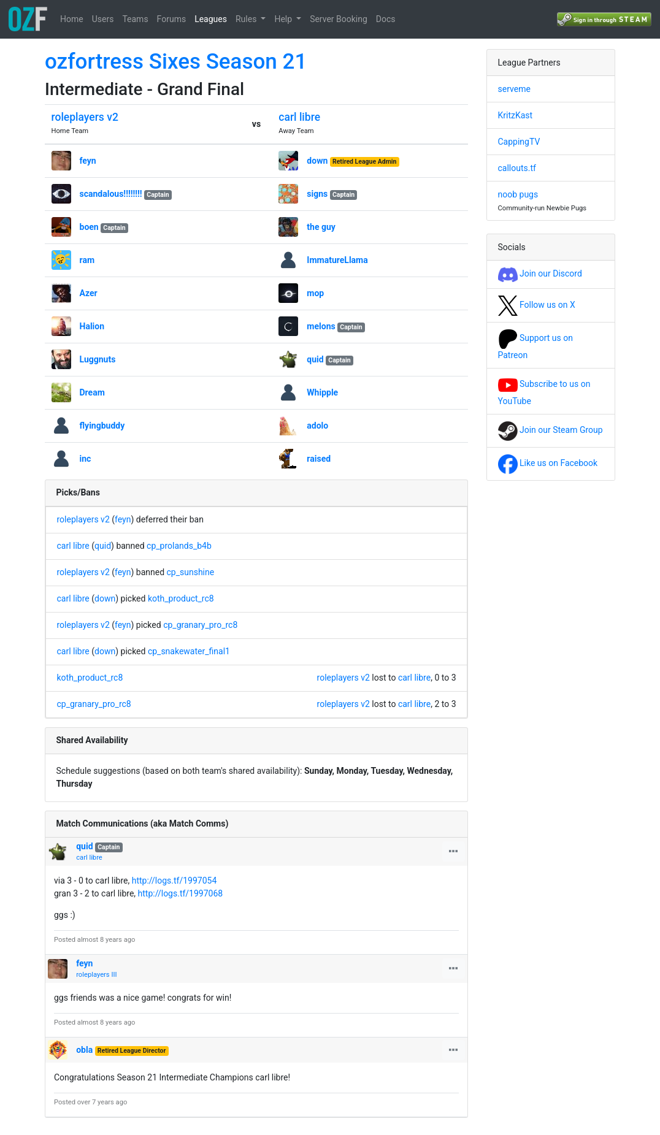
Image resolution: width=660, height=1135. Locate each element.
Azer (89, 293)
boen (89, 227)
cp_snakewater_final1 (189, 651)
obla (84, 1050)
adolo (317, 425)
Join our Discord (540, 273)
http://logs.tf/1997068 (180, 893)
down (317, 161)
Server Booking (338, 19)
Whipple (322, 392)
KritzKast (515, 115)
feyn (88, 161)
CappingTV (519, 142)
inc (85, 459)
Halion (92, 326)
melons (321, 326)
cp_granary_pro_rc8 (200, 625)
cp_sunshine (191, 572)
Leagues (210, 19)
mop (315, 293)
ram (87, 260)
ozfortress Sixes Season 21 (176, 61)
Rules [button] (247, 19)
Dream (92, 392)
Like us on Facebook (548, 463)
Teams (135, 19)
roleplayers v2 (85, 117)
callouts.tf (517, 168)
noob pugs (518, 194)
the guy (321, 227)
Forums (171, 19)
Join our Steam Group (550, 430)
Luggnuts (98, 359)
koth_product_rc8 (181, 598)
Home (71, 19)
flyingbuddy (102, 425)
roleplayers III (96, 975)
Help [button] (284, 19)
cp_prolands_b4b (179, 546)
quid (315, 359)
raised (319, 459)
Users (103, 19)
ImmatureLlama (337, 260)
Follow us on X (536, 305)
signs (317, 194)
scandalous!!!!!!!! (111, 194)
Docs (386, 19)
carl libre (299, 117)
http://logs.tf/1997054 (174, 880)
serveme (514, 89)
